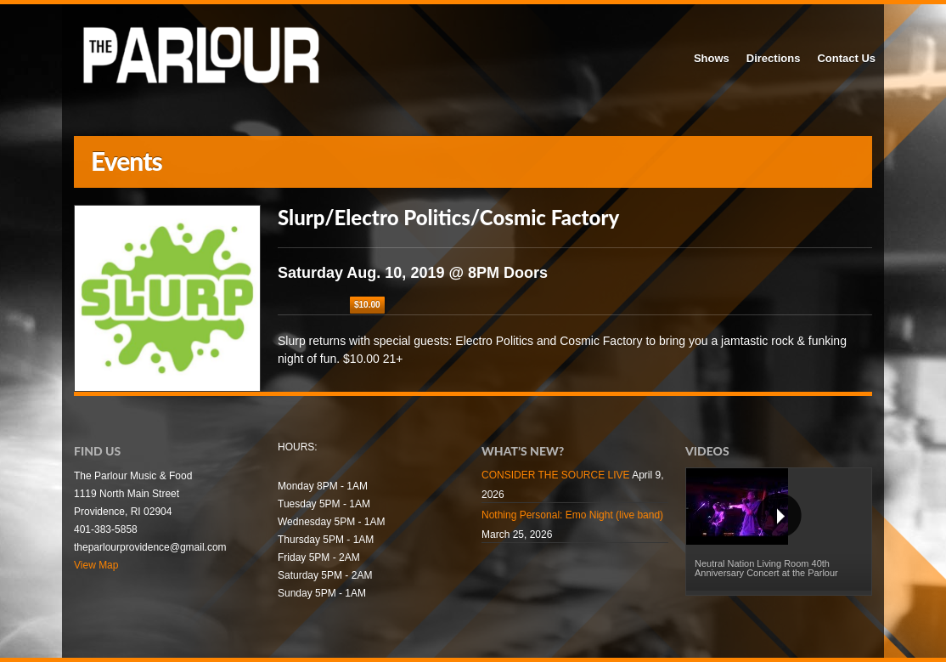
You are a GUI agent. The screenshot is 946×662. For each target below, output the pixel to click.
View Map (96, 565)
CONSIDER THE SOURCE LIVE (555, 475)
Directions (773, 58)
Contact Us (846, 58)
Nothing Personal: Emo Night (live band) (572, 515)
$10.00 (367, 304)
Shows (711, 58)
